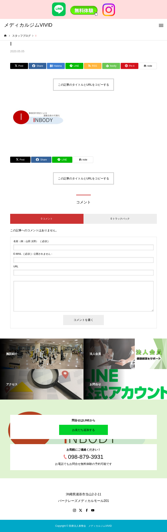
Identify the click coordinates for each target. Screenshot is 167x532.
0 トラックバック (120, 218)
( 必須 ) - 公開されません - (32, 254)
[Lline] (74, 66)
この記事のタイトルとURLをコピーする (83, 84)
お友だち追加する (83, 429)
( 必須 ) (30, 241)
